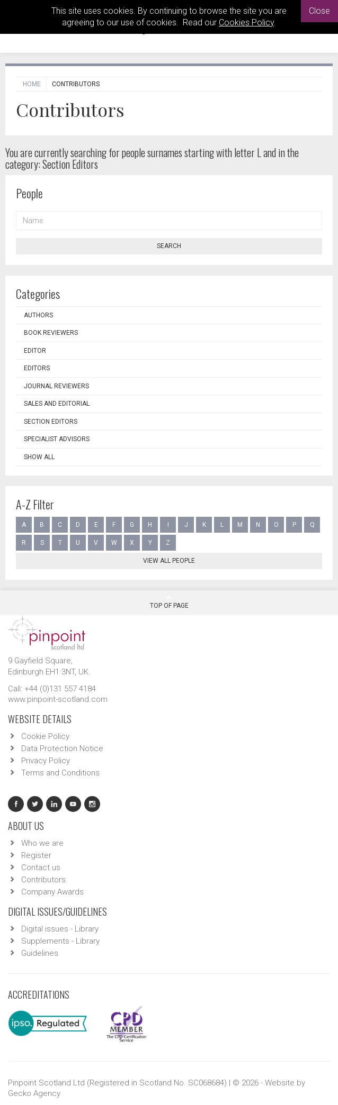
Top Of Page (169, 602)
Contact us (40, 867)
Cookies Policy (246, 22)
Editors (37, 368)
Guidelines (39, 953)
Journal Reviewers (56, 386)
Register (36, 855)
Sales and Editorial (57, 403)
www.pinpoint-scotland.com (58, 699)
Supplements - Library (60, 941)
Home (32, 84)
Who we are (42, 843)
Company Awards (52, 892)
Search (169, 246)
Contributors (43, 879)
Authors (38, 315)
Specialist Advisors (57, 439)
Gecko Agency (34, 1093)
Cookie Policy (45, 736)
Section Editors (50, 421)
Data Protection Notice (62, 748)
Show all (39, 457)
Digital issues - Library (60, 929)
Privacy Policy (45, 760)
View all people (169, 560)
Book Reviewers (51, 332)
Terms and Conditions (60, 773)
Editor (35, 350)
